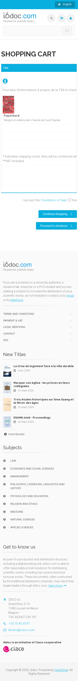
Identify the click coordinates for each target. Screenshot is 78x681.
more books (14, 434)
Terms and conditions (18, 313)
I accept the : (50, 200)
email (70, 295)
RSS (5, 340)
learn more (57, 585)
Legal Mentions (14, 327)
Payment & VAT (13, 320)
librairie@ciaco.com (19, 630)
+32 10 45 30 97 (16, 623)
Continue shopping (58, 213)
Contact (9, 333)
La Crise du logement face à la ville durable (44, 366)
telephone (16, 300)
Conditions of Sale (54, 200)
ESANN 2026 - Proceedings (32, 417)
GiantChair (61, 670)
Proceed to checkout (56, 225)
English (65, 4)
